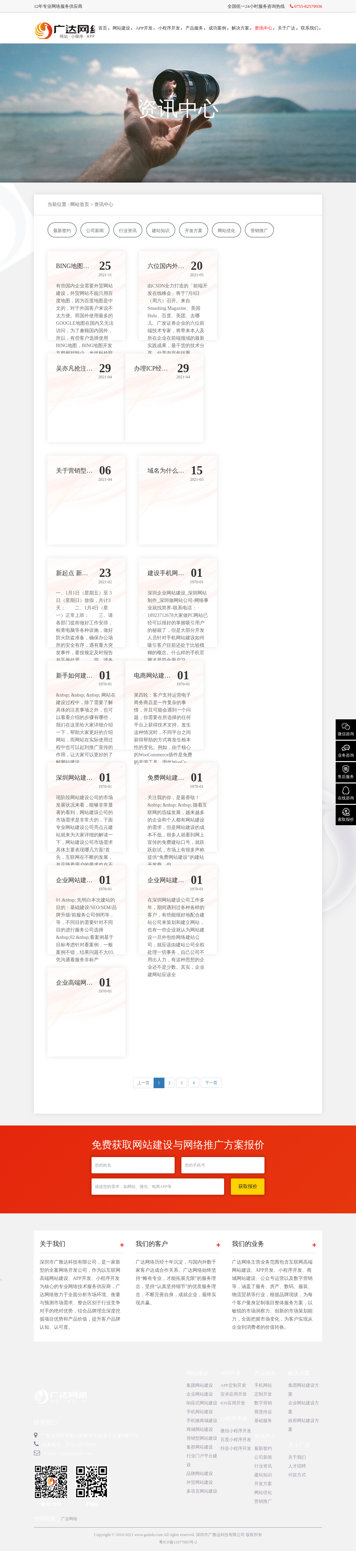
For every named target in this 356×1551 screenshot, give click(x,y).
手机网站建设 (199, 1411)
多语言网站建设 (201, 1491)
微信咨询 (346, 728)
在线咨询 (346, 793)
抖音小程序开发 (235, 1448)
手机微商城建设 (201, 1420)
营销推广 (259, 230)
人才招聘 (297, 1466)
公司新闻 (95, 230)
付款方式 (297, 1474)
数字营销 (263, 1402)
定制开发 (263, 1394)
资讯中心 (264, 28)
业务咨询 (346, 750)
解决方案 (241, 28)
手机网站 (263, 1385)
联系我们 (310, 28)
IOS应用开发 (232, 1402)
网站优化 (226, 230)
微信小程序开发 (235, 1430)
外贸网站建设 (199, 1482)
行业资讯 (128, 230)
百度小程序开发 (235, 1439)
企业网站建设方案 (303, 1407)
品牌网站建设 (199, 1473)
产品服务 (195, 28)
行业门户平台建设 (201, 1460)
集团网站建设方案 (303, 1390)
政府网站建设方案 (303, 1425)
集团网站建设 (199, 1385)
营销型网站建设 (201, 1438)
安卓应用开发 (233, 1394)
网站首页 (79, 204)
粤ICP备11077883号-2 (178, 1542)
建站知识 (161, 230)
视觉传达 (263, 1411)
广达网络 (69, 1518)
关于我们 (297, 1457)
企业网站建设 (199, 1394)
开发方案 (193, 230)
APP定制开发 (233, 1385)
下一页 (211, 1082)
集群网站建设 (199, 1447)
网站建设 (122, 28)
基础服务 (263, 1420)
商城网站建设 (199, 1429)
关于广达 (287, 28)
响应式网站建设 (201, 1402)
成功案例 (218, 28)
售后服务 (346, 771)
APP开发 (145, 28)
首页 (103, 28)
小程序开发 (170, 28)
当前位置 (56, 204)
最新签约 (62, 230)
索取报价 (346, 814)
